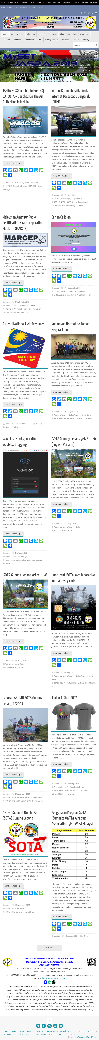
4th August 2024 (21, 553)
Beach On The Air (20, 186)
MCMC (57, 202)
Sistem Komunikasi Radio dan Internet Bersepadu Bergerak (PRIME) (70, 96)
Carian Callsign (61, 217)
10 (58, 80)
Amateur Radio (13, 2)
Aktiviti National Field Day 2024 (24, 324)
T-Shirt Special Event (66, 794)
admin (7, 183)
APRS (14, 8)
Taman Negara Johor (84, 418)
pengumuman (76, 199)
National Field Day (12, 427)
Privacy (54, 8)
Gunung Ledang (60, 530)
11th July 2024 (70, 523)
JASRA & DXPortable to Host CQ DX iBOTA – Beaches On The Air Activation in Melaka (23, 96)
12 (63, 80)
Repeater (81, 2)
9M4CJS (8, 186)
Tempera (81, 1037)
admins (57, 936)
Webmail (90, 2)
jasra (10, 189)
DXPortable (37, 186)
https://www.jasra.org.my (53, 978)
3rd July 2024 (69, 672)
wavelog (22, 560)
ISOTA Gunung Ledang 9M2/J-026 (25, 575)
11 (61, 80)
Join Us (34, 2)
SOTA (18, 801)
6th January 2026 (22, 183)
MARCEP (45, 8)
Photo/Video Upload (57, 2)
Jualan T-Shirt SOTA (64, 698)
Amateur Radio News (26, 305)
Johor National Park (67, 418)
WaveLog (36, 8)
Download (72, 2)
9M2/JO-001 (59, 790)
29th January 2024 (22, 794)
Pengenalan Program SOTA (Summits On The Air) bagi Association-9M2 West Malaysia (72, 818)
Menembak (5, 8)
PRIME (68, 202)
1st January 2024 (71, 936)
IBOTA (5, 189)
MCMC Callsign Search (82, 295)
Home (3, 2)
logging (8, 560)
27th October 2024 (22, 302)
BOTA (29, 186)
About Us (25, 2)
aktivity (64, 527)
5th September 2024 (23, 424)
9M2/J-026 (58, 683)
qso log (15, 560)
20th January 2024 (71, 784)
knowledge (65, 199)
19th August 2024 (71, 411)
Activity (36, 183)
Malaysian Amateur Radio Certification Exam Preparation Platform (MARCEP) (23, 223)
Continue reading (14, 163)
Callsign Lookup (24, 8)
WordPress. (91, 1037)
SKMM (81, 206)
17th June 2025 (70, 195)
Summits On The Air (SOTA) (32, 801)
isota (70, 530)
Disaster (57, 199)
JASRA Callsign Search (63, 295)
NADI (62, 202)
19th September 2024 (72, 288)
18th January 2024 (22, 905)
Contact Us (43, 2)
